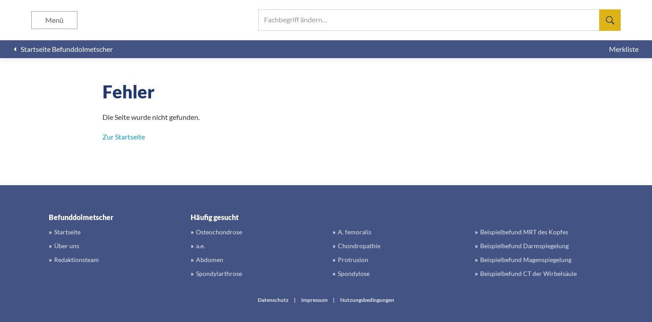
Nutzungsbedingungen (367, 300)
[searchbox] (439, 20)
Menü (54, 20)
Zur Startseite (123, 136)
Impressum (314, 300)
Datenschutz (273, 300)
